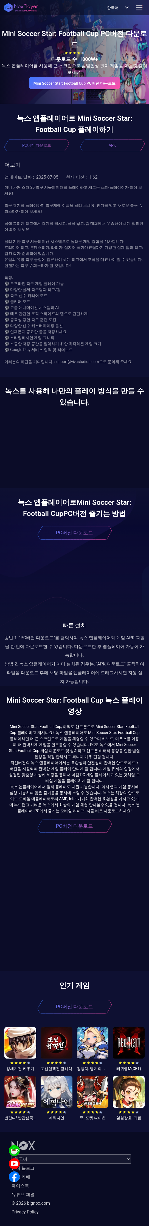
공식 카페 (21, 1177)
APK (112, 145)
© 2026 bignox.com (31, 1203)
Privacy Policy (25, 1212)
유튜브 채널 (23, 1194)
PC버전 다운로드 (36, 145)
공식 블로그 (23, 1168)
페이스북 (20, 1185)
